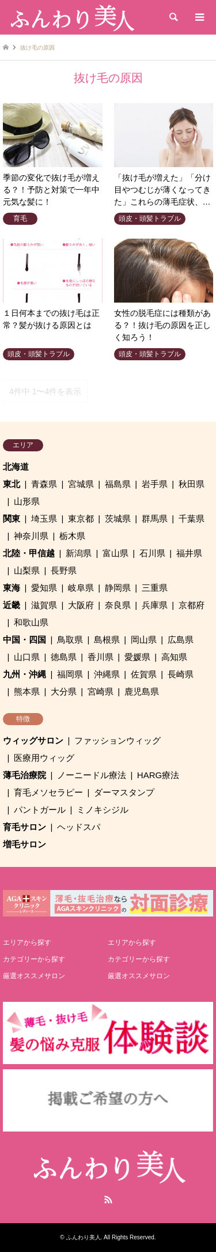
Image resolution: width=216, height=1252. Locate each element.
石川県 (152, 553)
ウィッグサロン (33, 740)
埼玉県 (44, 518)
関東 (11, 518)
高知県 (174, 657)
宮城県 (81, 484)
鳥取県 (70, 639)
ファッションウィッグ (117, 740)
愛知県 (44, 588)
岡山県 (144, 639)
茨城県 (118, 518)
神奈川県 (31, 536)
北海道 (16, 467)
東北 (11, 484)
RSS (108, 1200)
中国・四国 (24, 639)
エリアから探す (27, 942)
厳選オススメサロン (34, 976)
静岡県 (118, 588)
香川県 (100, 657)
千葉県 (191, 518)
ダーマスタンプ (124, 792)
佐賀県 (144, 674)
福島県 (118, 484)
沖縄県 (107, 674)
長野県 (64, 570)
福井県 (189, 553)
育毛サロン (24, 827)
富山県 (115, 553)
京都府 (191, 605)
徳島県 (64, 657)
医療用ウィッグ (44, 758)
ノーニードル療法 (91, 775)
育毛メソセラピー (48, 792)
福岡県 (70, 674)
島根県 (107, 639)
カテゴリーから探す (34, 959)
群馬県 (155, 518)
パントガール (40, 809)
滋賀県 (44, 605)
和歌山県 (31, 622)
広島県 (181, 639)
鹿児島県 (141, 691)
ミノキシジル (102, 809)
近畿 (11, 605)
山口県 (27, 657)
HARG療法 (158, 775)
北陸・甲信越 (29, 553)
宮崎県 (100, 691)
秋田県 (191, 484)
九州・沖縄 (24, 674)
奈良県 (118, 605)
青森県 (44, 484)
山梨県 (27, 570)
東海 (11, 588)
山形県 (27, 501)
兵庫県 (155, 605)
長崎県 (181, 674)
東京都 (81, 518)
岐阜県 (81, 588)
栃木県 (72, 536)
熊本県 (27, 691)
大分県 (64, 691)
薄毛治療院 (24, 775)
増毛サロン (24, 844)
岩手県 (155, 484)
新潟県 (79, 553)
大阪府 (81, 605)
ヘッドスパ (78, 827)
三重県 (155, 588)
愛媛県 (137, 657)
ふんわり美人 (83, 1237)
